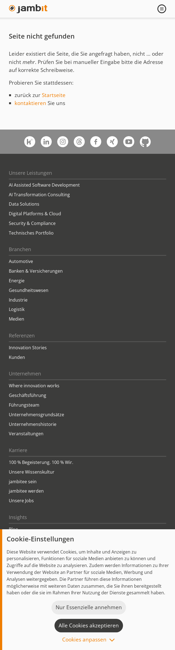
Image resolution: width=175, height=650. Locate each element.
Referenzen (22, 335)
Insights (18, 517)
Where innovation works (34, 386)
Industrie (18, 300)
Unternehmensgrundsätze (36, 415)
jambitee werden (26, 491)
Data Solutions (24, 204)
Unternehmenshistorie (32, 424)
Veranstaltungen (26, 434)
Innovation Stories (28, 348)
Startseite (53, 95)
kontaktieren (30, 103)
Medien (16, 319)
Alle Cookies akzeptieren (89, 625)
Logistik (16, 309)
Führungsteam (24, 405)
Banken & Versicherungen (36, 271)
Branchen (20, 249)
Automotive (21, 261)
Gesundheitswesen (28, 290)
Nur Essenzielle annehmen (89, 607)
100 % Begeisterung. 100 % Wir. (41, 462)
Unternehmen (25, 373)
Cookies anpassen (84, 640)
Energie (16, 281)
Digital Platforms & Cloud (35, 214)
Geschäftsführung (27, 395)
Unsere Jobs (21, 501)
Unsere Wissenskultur (31, 472)
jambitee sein (23, 482)
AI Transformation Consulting (39, 195)
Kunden (17, 357)
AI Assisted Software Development (44, 185)
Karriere (18, 450)
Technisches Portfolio (31, 233)
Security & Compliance (32, 223)
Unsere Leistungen (30, 173)
